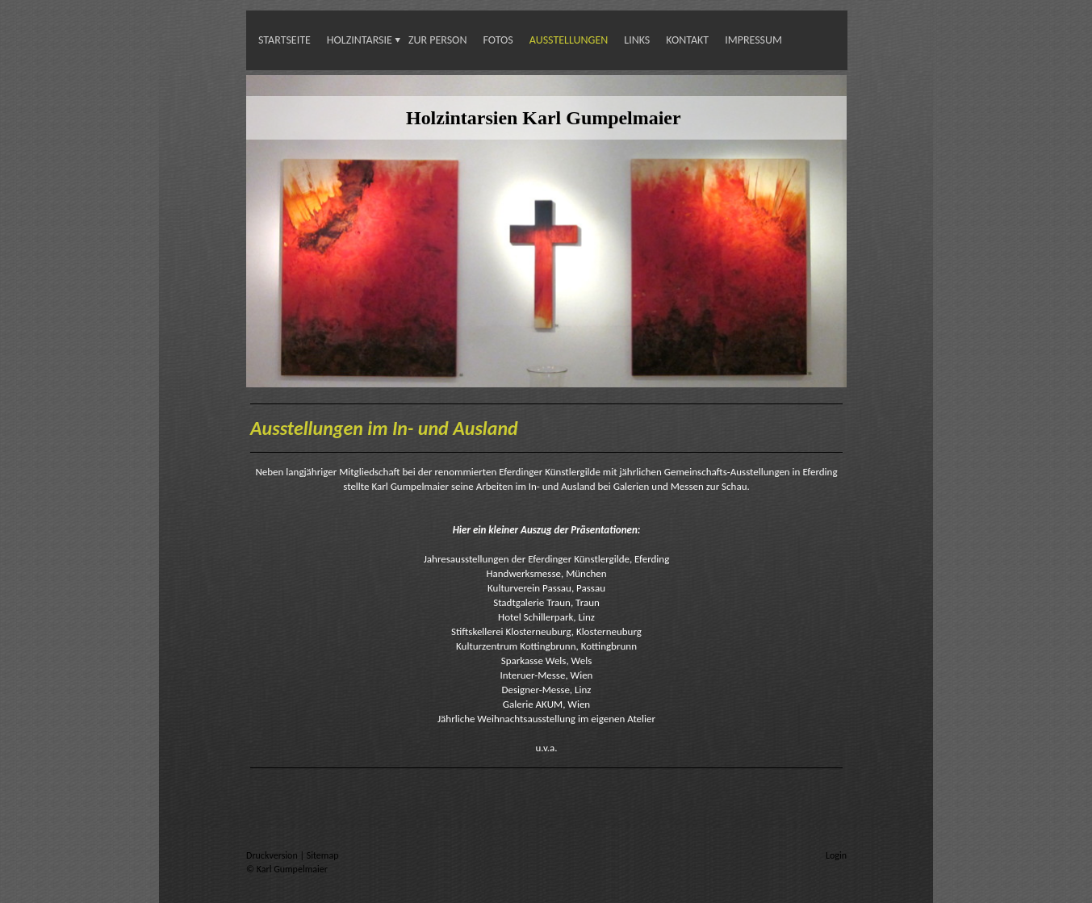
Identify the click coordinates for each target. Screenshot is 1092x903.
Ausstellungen (569, 40)
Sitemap (323, 855)
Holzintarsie (359, 40)
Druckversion (272, 855)
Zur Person (437, 40)
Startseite (284, 40)
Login (836, 855)
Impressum (753, 40)
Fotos (498, 40)
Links (637, 40)
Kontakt (687, 40)
